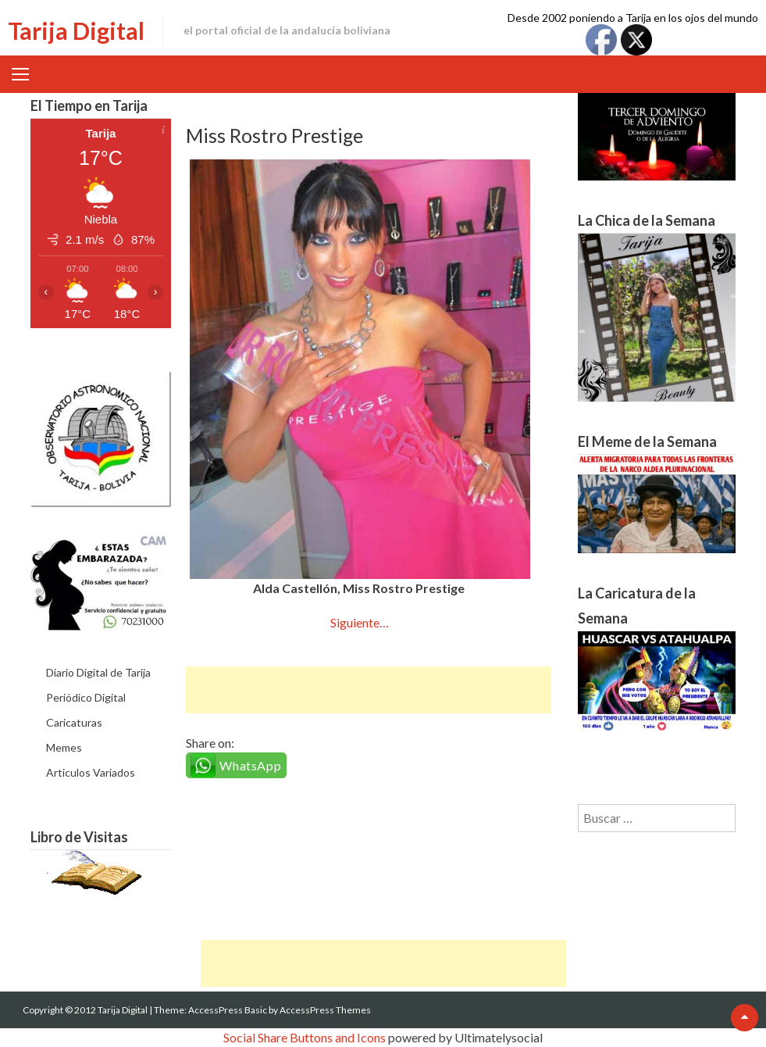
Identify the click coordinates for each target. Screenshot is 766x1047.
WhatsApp (250, 765)
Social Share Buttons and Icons (304, 1037)
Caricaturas (74, 722)
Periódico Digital (86, 697)
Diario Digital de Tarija (98, 672)
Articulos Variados (90, 772)
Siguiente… (359, 622)
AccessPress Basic (227, 1010)
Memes (64, 747)
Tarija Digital (76, 30)
